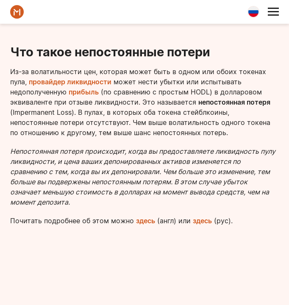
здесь (145, 220)
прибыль (84, 92)
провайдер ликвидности (70, 82)
